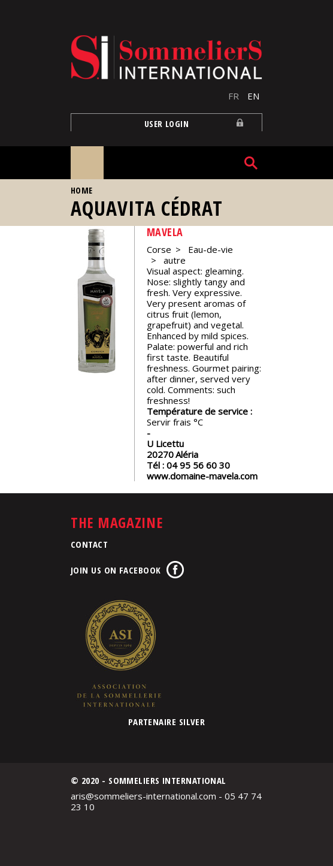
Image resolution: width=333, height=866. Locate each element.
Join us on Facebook (116, 570)
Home (82, 190)
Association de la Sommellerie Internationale (118, 653)
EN (253, 96)
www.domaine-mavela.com (202, 476)
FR (233, 96)
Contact (89, 544)
